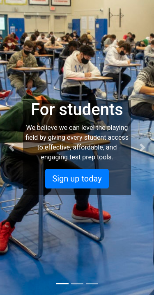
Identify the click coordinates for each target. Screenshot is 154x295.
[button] (11, 147)
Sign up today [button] (76, 179)
